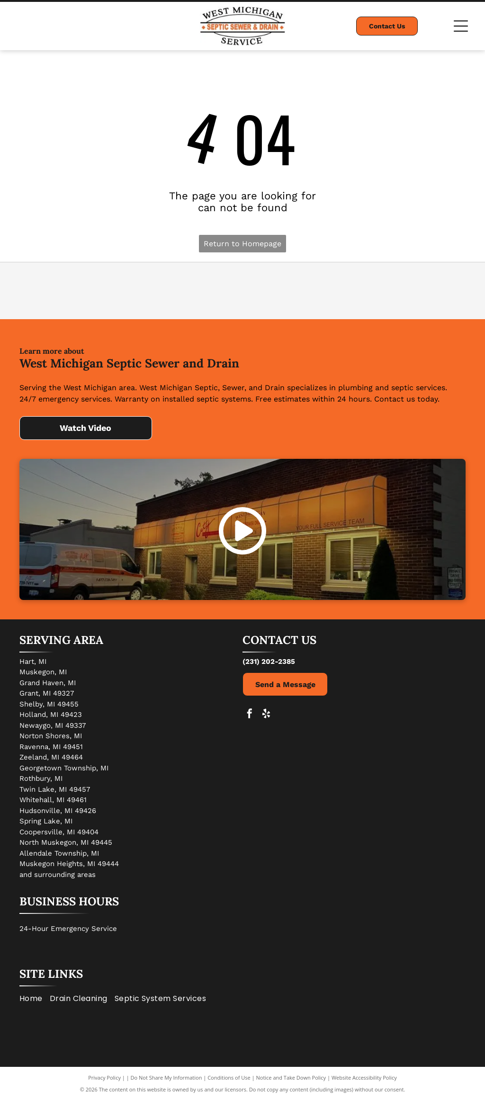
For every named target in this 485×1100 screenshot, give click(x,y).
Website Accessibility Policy (364, 1077)
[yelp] (266, 715)
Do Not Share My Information (166, 1077)
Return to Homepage (242, 243)
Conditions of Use (229, 1077)
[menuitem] (34, 998)
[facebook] (249, 715)
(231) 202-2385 (268, 661)
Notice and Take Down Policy (291, 1077)
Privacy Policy (104, 1077)
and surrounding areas (57, 874)
